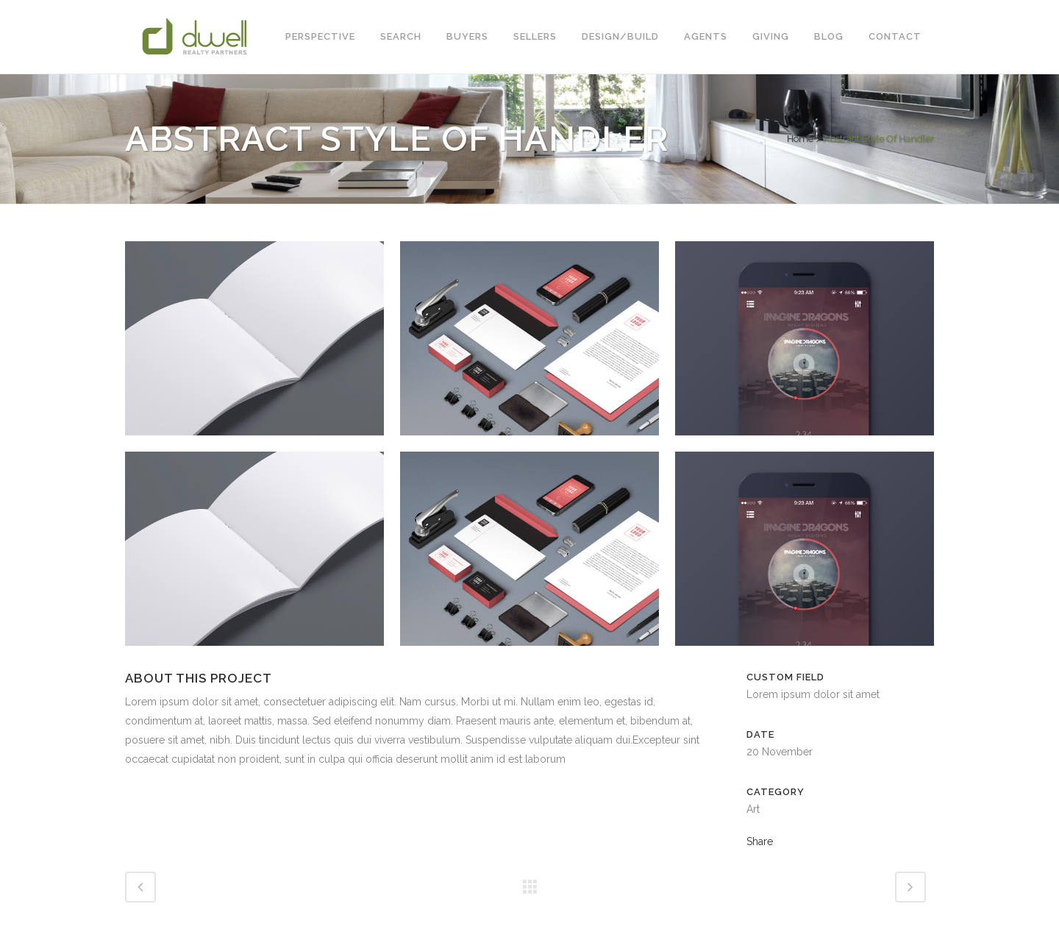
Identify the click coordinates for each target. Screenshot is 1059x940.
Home (800, 138)
